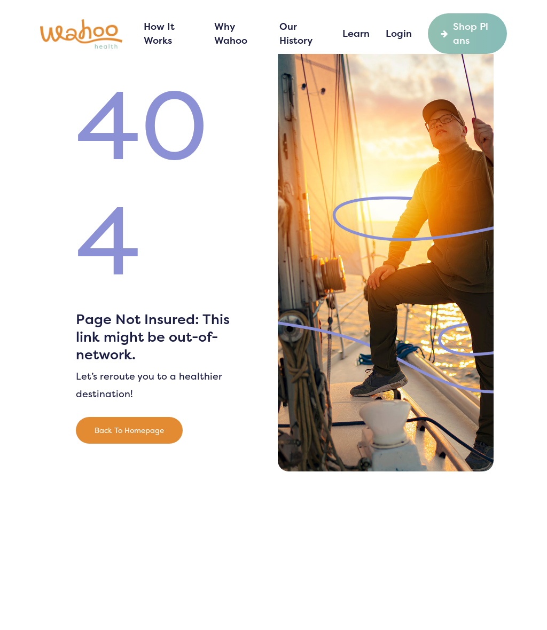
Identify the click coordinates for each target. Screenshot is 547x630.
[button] (129, 430)
